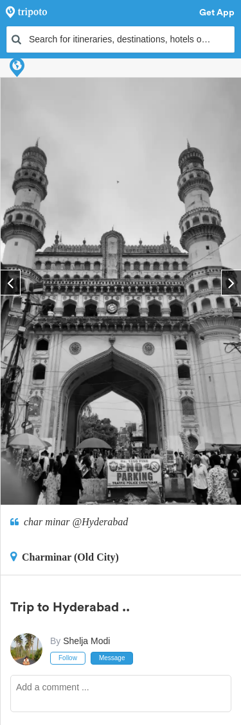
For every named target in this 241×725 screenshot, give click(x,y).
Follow (67, 657)
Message (112, 657)
